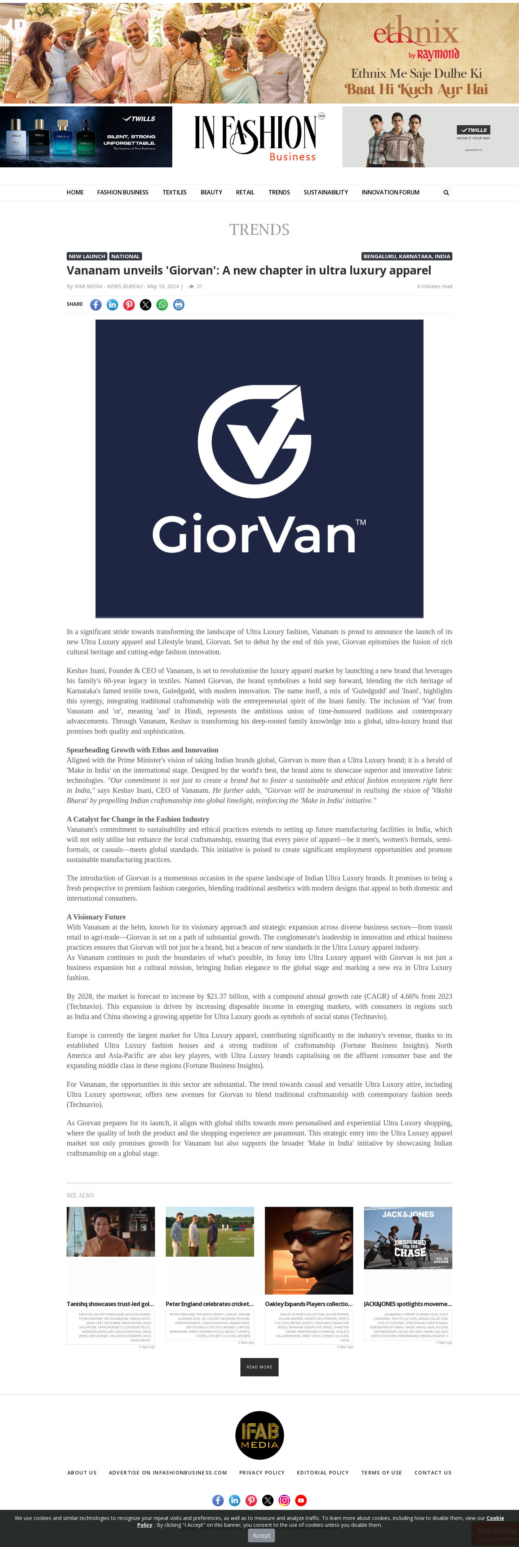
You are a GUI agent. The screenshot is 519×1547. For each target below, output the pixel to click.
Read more (260, 1367)
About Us (82, 1472)
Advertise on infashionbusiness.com (168, 1472)
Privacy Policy (262, 1472)
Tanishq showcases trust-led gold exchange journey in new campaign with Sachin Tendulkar (111, 1304)
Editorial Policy (322, 1472)
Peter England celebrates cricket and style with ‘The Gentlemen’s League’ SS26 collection (210, 1304)
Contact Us (433, 1472)
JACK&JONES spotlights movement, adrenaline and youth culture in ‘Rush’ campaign (408, 1304)
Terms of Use (381, 1472)
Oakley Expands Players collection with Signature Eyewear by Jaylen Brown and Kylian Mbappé (309, 1304)
